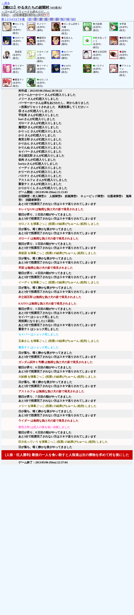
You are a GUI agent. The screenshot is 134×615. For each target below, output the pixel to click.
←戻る (5, 3)
